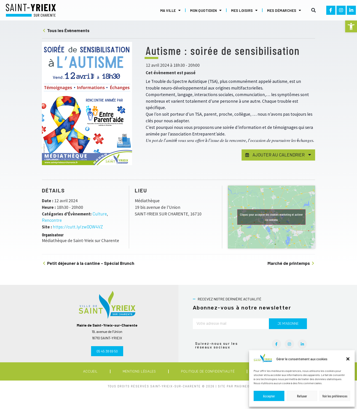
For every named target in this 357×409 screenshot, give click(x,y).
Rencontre (52, 220)
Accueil (90, 371)
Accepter (269, 396)
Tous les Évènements (65, 30)
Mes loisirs (244, 10)
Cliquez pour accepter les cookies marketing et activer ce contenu (271, 217)
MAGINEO (242, 386)
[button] (351, 26)
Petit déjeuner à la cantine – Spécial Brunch (88, 263)
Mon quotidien (206, 10)
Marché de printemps (291, 263)
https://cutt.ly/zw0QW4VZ (78, 226)
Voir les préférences (334, 396)
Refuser (302, 396)
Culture (99, 213)
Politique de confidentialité (208, 371)
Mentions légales (139, 371)
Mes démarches (284, 10)
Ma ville (170, 10)
